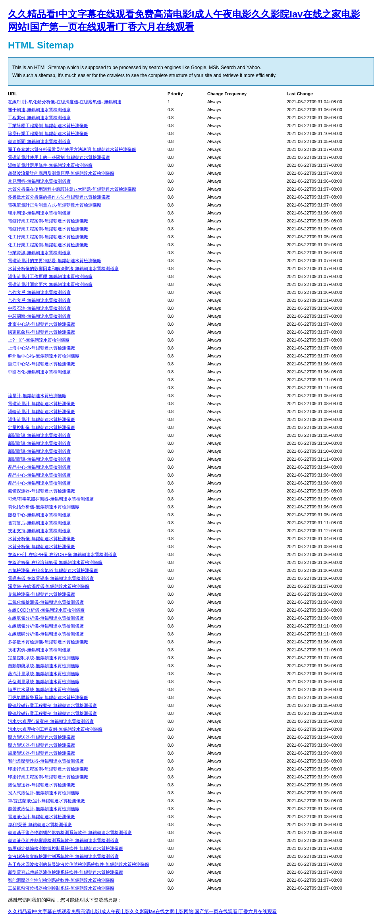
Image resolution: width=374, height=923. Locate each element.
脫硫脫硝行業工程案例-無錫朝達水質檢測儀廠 (52, 705)
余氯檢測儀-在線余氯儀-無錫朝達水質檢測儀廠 (53, 570)
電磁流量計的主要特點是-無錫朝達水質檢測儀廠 (54, 260)
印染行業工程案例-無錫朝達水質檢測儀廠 (48, 769)
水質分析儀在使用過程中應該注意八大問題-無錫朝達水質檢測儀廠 (72, 189)
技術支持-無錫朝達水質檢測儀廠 (39, 530)
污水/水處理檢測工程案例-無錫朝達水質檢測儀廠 (55, 729)
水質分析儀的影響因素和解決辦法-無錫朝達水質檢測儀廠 (63, 268)
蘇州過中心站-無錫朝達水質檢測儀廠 (43, 355)
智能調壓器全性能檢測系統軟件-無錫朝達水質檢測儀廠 (61, 880)
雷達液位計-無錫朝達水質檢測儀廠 (41, 816)
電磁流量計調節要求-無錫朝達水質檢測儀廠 (50, 284)
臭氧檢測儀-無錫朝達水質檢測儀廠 (41, 594)
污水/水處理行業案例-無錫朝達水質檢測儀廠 (51, 721)
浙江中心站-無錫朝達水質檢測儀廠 (41, 363)
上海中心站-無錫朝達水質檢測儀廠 (41, 348)
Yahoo (253, 67)
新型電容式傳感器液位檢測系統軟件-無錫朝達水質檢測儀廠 (65, 872)
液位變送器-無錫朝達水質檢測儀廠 (41, 784)
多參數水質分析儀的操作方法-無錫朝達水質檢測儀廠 (59, 197)
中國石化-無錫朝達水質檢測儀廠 (39, 371)
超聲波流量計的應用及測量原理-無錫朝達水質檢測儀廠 (61, 173)
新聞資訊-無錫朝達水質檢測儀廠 (39, 435)
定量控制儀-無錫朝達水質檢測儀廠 (41, 427)
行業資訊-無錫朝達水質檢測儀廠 (39, 252)
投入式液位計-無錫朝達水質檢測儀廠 (43, 792)
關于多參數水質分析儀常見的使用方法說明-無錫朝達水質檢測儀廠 (72, 149)
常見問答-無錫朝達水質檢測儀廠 (39, 181)
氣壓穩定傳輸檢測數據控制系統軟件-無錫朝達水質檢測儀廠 (65, 848)
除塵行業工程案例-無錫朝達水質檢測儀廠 (48, 133)
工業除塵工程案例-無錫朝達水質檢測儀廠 (48, 125)
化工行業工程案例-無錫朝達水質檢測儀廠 (48, 236)
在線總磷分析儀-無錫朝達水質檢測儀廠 (46, 633)
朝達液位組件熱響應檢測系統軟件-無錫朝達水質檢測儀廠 (63, 840)
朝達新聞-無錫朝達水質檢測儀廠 (39, 141)
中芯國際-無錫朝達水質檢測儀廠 (39, 316)
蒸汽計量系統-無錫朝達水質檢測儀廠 (43, 673)
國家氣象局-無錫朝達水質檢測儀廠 (41, 332)
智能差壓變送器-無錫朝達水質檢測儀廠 (46, 761)
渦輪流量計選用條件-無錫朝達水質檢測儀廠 (50, 165)
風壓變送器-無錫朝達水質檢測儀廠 (41, 753)
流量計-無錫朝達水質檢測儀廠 (37, 395)
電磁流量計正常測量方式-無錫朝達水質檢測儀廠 (54, 205)
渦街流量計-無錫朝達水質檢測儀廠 (41, 419)
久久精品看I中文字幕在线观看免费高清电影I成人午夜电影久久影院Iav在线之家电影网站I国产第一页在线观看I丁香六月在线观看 (142, 911)
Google (198, 67)
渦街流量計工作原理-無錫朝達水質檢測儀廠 (50, 276)
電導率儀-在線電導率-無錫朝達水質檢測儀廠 (51, 578)
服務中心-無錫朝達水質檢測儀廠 (39, 514)
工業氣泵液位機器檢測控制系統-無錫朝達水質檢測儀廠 (61, 888)
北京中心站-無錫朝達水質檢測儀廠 (41, 324)
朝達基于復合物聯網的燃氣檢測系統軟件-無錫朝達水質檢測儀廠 (70, 832)
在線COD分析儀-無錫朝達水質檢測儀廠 (46, 610)
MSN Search (222, 67)
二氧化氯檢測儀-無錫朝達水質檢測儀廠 (46, 602)
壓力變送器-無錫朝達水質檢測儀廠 (41, 737)
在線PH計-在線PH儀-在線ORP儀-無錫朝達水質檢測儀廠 (62, 554)
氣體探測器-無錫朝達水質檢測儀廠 (41, 491)
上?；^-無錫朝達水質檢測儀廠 (38, 340)
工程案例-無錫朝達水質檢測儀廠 (39, 117)
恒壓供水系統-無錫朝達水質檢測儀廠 (43, 689)
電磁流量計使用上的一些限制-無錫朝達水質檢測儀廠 (59, 157)
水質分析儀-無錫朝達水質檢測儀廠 (41, 538)
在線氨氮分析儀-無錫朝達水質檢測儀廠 (46, 618)
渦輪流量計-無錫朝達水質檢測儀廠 (41, 411)
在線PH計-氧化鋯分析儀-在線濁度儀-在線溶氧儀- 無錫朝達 (64, 101)
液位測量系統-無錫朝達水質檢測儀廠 (43, 681)
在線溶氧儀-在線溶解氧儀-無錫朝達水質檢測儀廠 (55, 562)
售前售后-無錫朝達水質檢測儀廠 (39, 522)
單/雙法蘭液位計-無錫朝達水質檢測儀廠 (46, 800)
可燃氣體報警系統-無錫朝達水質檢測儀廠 (48, 697)
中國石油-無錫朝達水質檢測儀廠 (39, 308)
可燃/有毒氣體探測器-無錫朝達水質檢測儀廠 (51, 498)
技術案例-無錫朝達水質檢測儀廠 (39, 649)
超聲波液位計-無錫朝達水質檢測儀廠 (43, 808)
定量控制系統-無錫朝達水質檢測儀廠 (43, 657)
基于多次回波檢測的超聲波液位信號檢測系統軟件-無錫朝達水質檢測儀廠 (78, 864)
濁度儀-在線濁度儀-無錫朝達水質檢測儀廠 (48, 586)
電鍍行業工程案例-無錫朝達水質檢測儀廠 (48, 220)
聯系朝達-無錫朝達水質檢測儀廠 (39, 212)
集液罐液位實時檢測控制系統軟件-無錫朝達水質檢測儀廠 (63, 856)
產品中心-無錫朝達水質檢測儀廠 (39, 467)
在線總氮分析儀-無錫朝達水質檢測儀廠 (46, 626)
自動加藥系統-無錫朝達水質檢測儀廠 (43, 665)
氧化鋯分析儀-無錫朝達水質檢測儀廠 (43, 506)
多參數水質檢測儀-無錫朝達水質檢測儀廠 (48, 641)
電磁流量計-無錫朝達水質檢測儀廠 (41, 403)
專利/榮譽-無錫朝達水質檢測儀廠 (40, 824)
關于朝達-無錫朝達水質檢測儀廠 (39, 109)
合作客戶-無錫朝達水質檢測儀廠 (39, 292)
